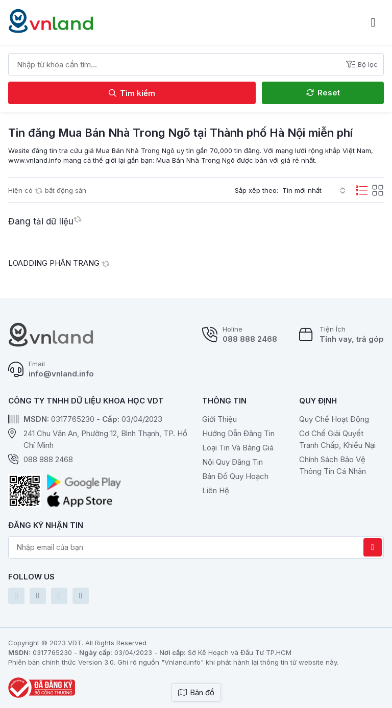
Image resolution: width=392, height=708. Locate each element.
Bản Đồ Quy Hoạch (235, 476)
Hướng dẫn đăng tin (238, 433)
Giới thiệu (219, 419)
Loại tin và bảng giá (238, 447)
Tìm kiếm (132, 93)
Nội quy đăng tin (232, 462)
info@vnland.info (61, 373)
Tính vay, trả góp (352, 339)
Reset (323, 92)
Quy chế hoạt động (334, 419)
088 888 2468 (250, 339)
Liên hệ (215, 490)
